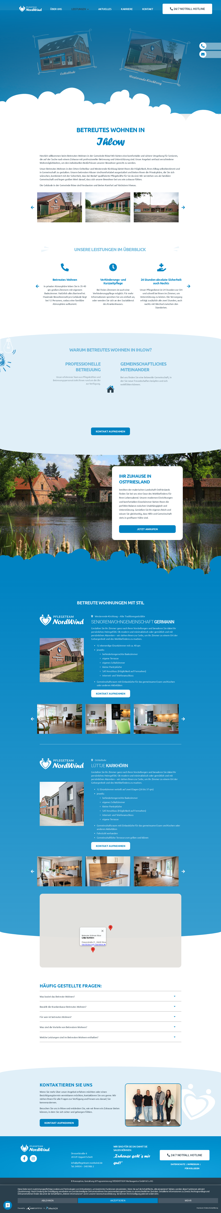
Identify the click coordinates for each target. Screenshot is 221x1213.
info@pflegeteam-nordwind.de (87, 1162)
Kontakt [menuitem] (147, 9)
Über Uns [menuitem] (56, 9)
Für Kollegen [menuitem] (192, 1168)
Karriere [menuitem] (127, 9)
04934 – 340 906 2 (84, 1166)
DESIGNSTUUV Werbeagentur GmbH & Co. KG (132, 1181)
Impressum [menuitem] (193, 1164)
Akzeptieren (118, 1200)
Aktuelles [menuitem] (104, 9)
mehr (188, 1200)
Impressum (200, 1208)
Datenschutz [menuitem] (178, 1164)
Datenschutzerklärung (211, 1208)
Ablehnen (48, 1200)
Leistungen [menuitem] (80, 9)
